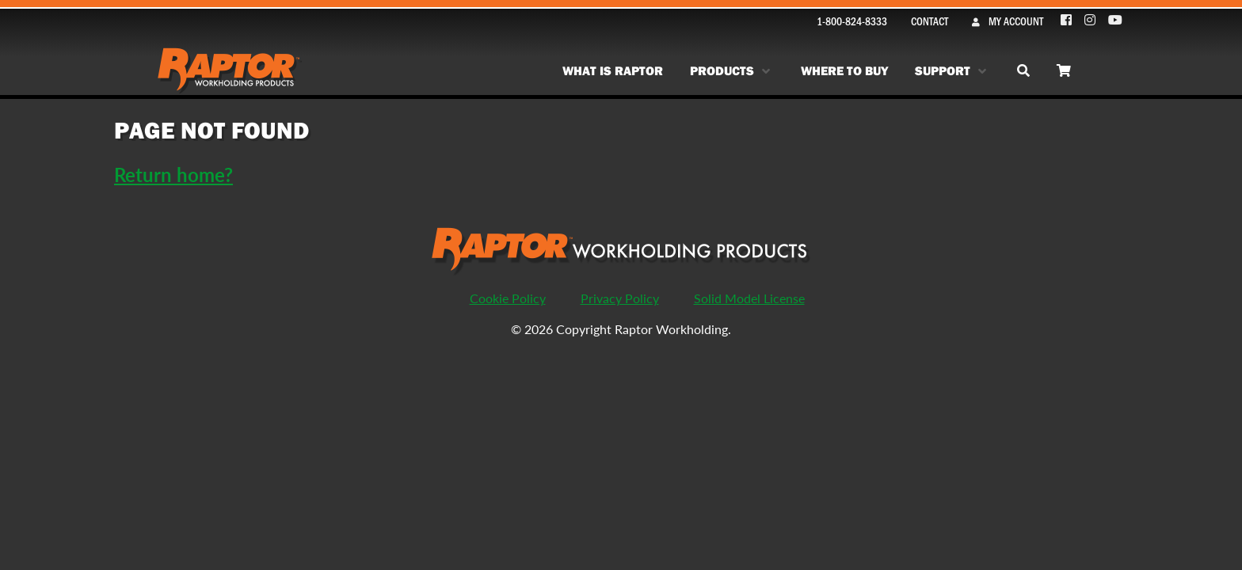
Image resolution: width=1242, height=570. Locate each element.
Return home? (173, 174)
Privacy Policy (620, 298)
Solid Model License (749, 298)
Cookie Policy (508, 298)
